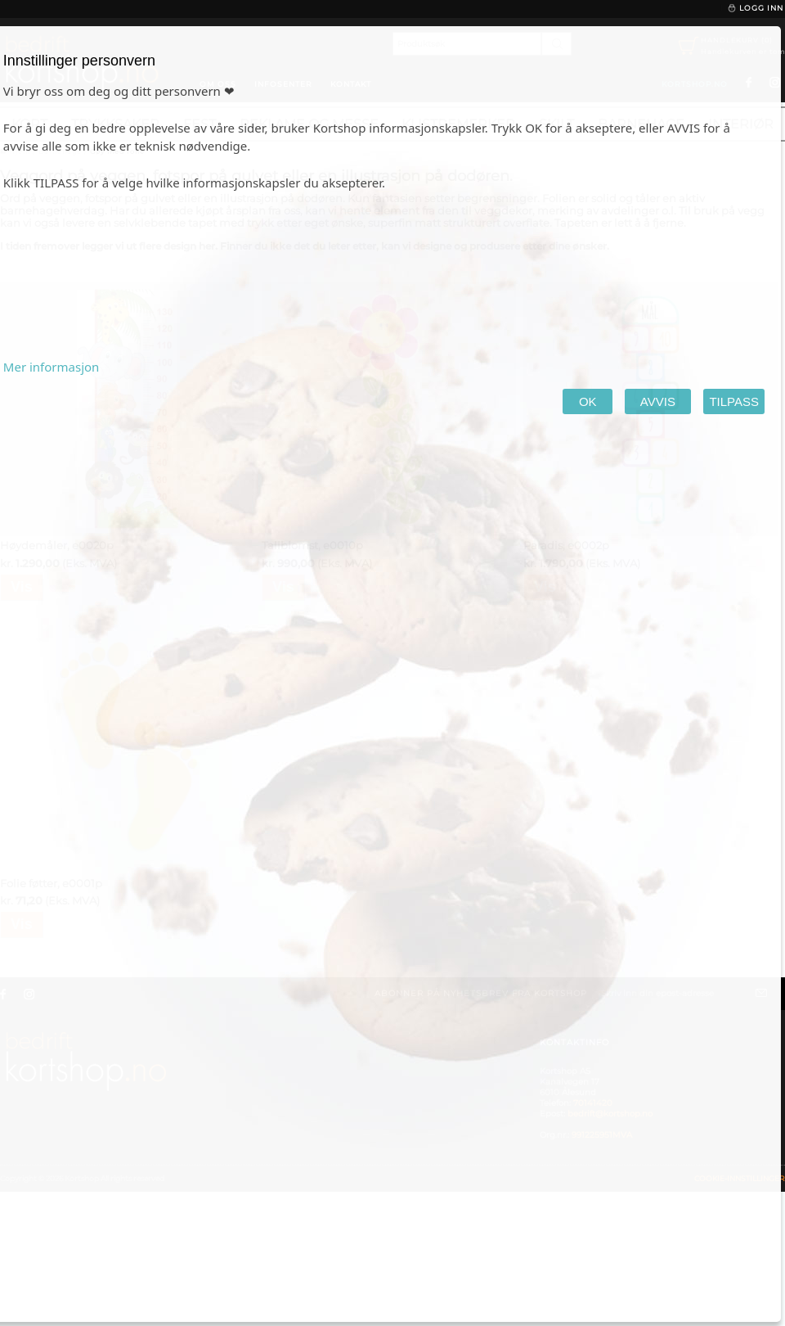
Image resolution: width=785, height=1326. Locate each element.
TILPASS (734, 401)
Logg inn (755, 8)
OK (587, 401)
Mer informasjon (51, 367)
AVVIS (657, 401)
